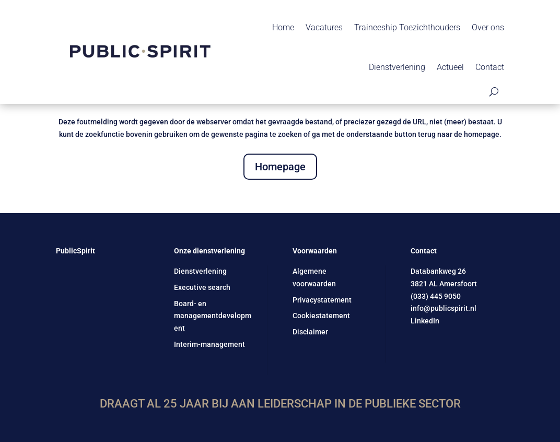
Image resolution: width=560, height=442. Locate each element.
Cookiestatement (321, 315)
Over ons (488, 27)
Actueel (450, 67)
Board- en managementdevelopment (212, 316)
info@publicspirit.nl (443, 308)
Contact (489, 67)
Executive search (202, 287)
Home (283, 27)
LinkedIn (425, 321)
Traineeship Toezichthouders (407, 27)
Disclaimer (310, 332)
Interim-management (209, 344)
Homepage (280, 166)
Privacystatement (322, 300)
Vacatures (324, 27)
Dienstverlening (397, 67)
